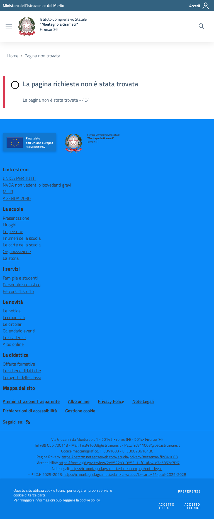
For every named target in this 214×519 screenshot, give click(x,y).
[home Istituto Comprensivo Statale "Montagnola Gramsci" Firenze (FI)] (52, 27)
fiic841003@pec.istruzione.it (156, 445)
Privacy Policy (111, 401)
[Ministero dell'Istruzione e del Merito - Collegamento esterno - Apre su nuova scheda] (33, 5)
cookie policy (90, 500)
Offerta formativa (19, 364)
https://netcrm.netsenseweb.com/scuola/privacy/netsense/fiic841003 (120, 457)
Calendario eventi (19, 330)
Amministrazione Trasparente (31, 401)
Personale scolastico (21, 284)
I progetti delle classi (22, 377)
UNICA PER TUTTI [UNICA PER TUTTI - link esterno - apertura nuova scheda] (19, 178)
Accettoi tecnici (192, 506)
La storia (11, 258)
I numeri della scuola (22, 238)
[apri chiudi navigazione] (9, 26)
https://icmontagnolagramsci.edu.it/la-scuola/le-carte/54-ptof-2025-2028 (125, 474)
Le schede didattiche (22, 370)
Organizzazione (17, 251)
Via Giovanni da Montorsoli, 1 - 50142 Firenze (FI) (91, 439)
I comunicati (14, 317)
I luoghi (9, 224)
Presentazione (16, 218)
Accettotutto (166, 506)
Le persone (13, 231)
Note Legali (143, 401)
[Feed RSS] (28, 421)
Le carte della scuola (22, 244)
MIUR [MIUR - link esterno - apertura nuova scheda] (8, 191)
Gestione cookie (80, 410)
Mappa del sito (19, 388)
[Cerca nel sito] (201, 26)
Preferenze (189, 491)
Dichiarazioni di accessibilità (30, 410)
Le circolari (12, 324)
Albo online (13, 344)
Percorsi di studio (18, 291)
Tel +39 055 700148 (51, 445)
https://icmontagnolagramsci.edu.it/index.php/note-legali (116, 468)
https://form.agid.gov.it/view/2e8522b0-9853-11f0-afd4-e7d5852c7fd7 (119, 463)
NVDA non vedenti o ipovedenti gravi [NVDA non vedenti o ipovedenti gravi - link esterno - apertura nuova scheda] (37, 185)
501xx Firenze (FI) (148, 439)
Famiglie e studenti (20, 278)
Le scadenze (14, 337)
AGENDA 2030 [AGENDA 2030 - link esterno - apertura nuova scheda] (17, 198)
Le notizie (12, 310)
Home (12, 55)
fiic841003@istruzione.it (100, 445)
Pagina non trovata (42, 55)
